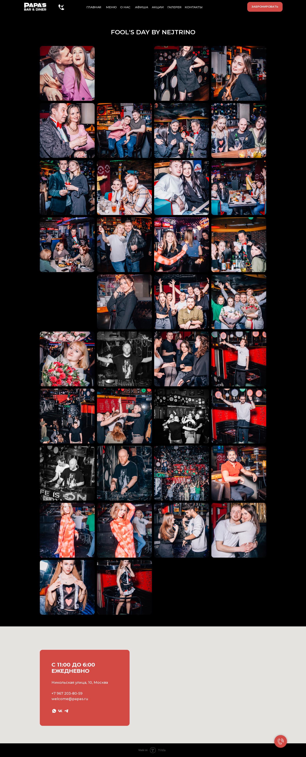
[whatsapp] (54, 710)
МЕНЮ (111, 7)
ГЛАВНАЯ (93, 7)
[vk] (60, 710)
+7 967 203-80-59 (67, 693)
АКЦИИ (158, 7)
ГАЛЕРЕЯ (174, 7)
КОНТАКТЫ (194, 7)
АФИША (141, 7)
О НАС (125, 7)
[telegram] (66, 710)
